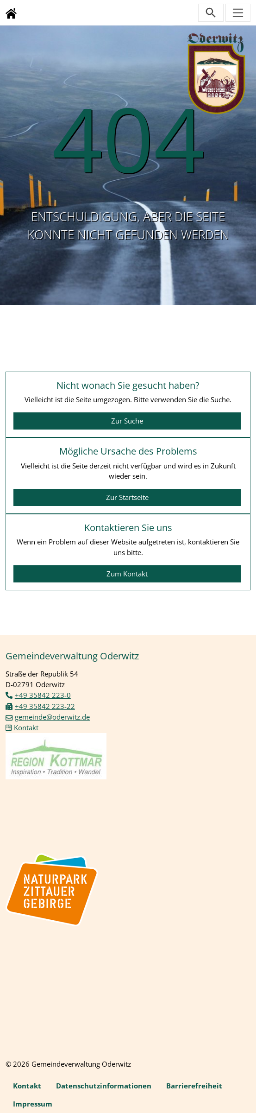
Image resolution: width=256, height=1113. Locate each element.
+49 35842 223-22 (45, 706)
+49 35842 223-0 (43, 695)
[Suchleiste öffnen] (211, 13)
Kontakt (26, 727)
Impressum (32, 1103)
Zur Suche (127, 420)
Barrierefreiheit (194, 1085)
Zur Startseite (127, 497)
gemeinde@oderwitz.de (52, 716)
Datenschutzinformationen (103, 1085)
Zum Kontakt (127, 573)
